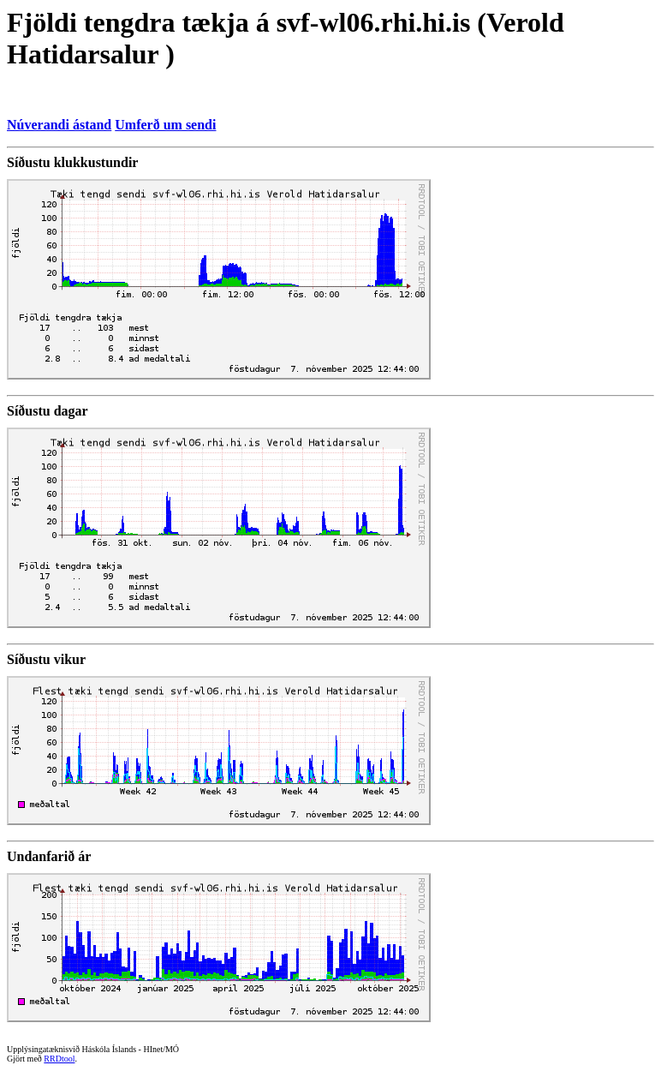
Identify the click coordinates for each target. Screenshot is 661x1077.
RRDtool (59, 1058)
